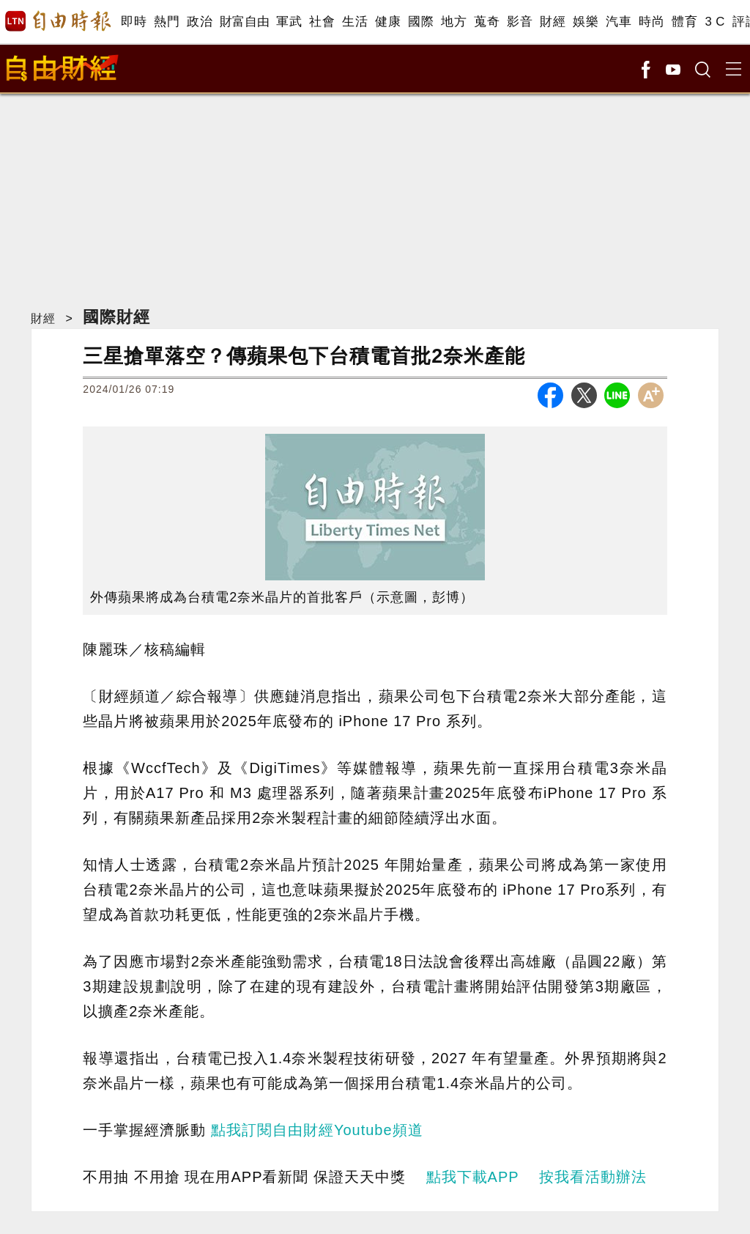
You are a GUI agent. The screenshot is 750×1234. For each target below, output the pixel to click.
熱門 (166, 22)
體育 (684, 22)
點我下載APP (472, 1177)
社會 (322, 22)
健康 (388, 22)
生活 (355, 22)
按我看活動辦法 (593, 1177)
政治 (199, 22)
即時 (133, 22)
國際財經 (116, 317)
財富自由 (244, 22)
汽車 (618, 22)
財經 (552, 22)
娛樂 (585, 22)
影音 (519, 22)
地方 (454, 22)
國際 (421, 22)
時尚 (651, 22)
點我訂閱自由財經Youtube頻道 (317, 1130)
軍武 (289, 22)
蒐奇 (487, 22)
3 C (715, 22)
